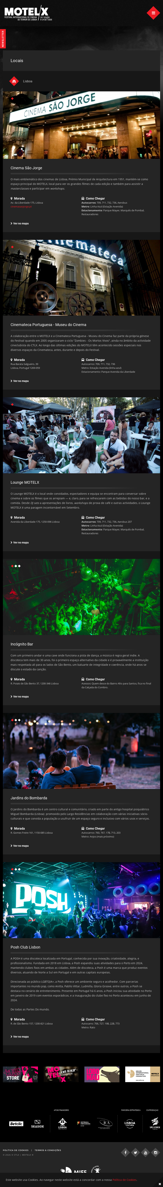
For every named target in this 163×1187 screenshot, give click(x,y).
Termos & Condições (48, 1150)
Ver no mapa (20, 223)
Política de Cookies (16, 1150)
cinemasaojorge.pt (21, 206)
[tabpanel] (81, 134)
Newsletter (3, 38)
